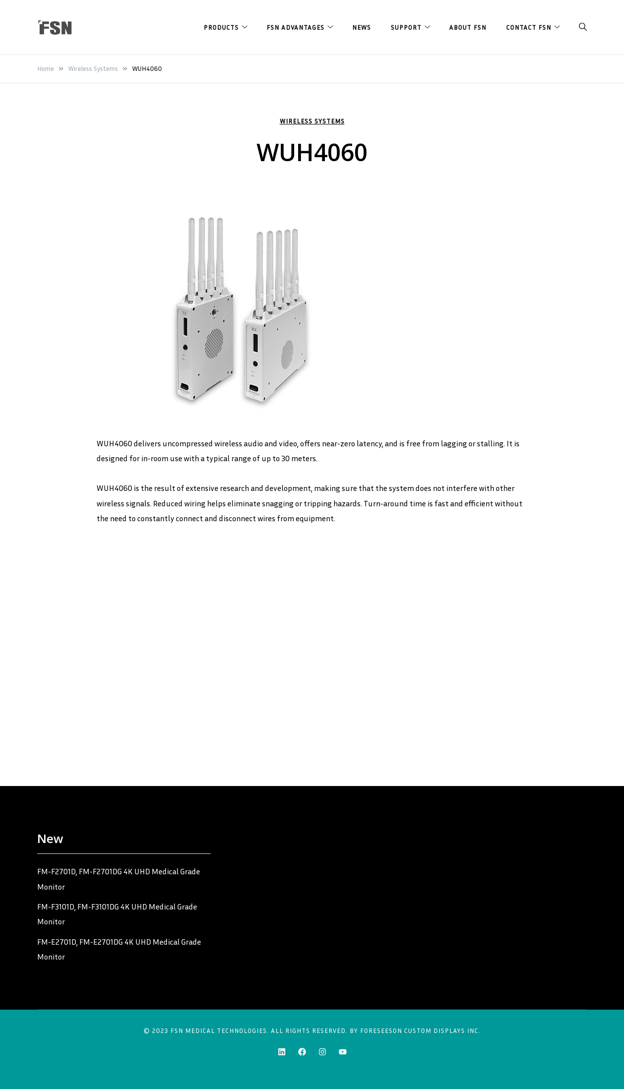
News (361, 27)
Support (406, 27)
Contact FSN (528, 27)
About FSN (467, 27)
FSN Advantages (295, 27)
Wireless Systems (312, 121)
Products (221, 27)
